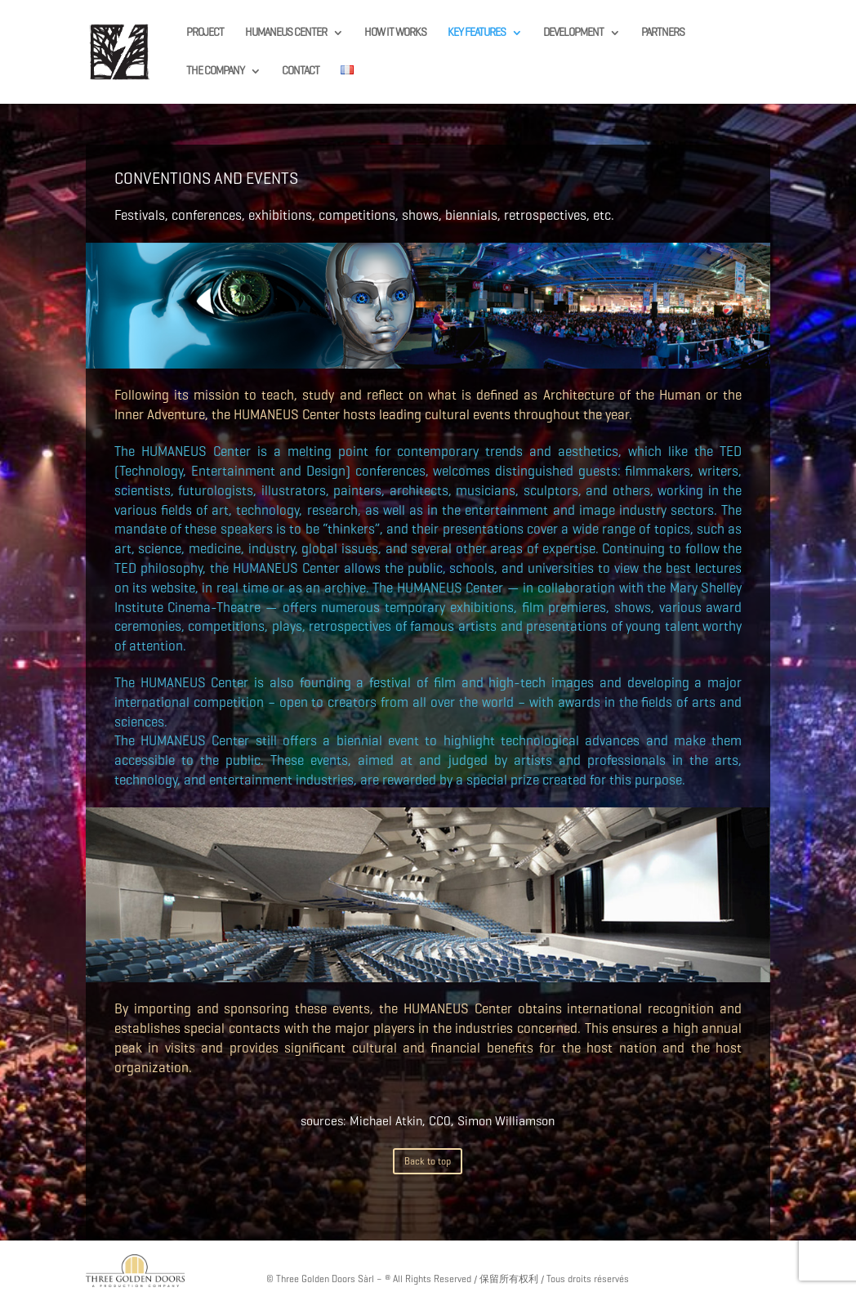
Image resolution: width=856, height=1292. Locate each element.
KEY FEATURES (477, 33)
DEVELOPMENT (573, 33)
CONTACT (300, 71)
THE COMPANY (215, 71)
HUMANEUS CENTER (286, 33)
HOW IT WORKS (395, 33)
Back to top (427, 1161)
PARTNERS (662, 33)
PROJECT (205, 33)
